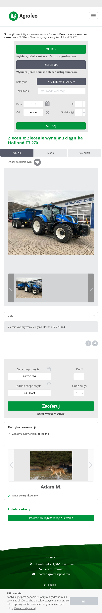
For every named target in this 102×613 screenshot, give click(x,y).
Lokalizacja (23, 91)
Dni (72, 104)
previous (11, 288)
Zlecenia (51, 65)
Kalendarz (85, 153)
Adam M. (51, 486)
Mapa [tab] (51, 153)
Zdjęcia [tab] (17, 153)
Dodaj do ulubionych (24, 162)
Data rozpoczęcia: (28, 369)
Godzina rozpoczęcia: (28, 385)
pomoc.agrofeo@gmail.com (51, 574)
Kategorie (21, 82)
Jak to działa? (50, 585)
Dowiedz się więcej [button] (25, 608)
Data (19, 104)
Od (18, 112)
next (91, 288)
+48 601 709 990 (51, 569)
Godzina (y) (67, 112)
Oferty (51, 49)
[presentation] (17, 153)
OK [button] (83, 601)
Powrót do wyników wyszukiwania (51, 518)
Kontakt (51, 557)
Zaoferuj (51, 406)
